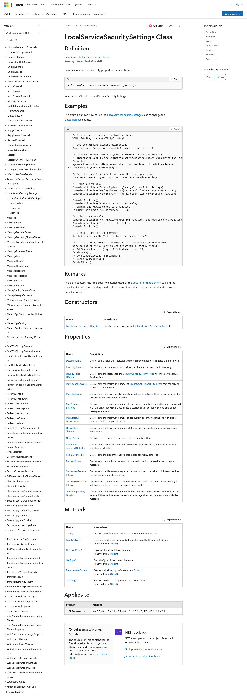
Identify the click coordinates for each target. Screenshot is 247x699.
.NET (76, 25)
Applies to (211, 59)
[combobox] (23, 33)
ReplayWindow (73, 461)
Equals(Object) (73, 539)
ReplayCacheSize (75, 454)
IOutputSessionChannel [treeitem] (19, 90)
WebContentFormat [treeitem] (17, 609)
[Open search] (230, 5)
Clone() (69, 533)
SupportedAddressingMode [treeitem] (21, 495)
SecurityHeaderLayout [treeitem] (18, 436)
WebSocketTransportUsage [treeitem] (21, 638)
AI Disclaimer (11, 688)
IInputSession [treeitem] (14, 61)
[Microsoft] (6, 4)
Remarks (210, 41)
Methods (210, 54)
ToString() (71, 580)
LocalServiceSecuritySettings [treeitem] (25, 168)
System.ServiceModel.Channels (95, 57)
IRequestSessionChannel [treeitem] (19, 115)
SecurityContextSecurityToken (139, 373)
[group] (123, 199)
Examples (210, 36)
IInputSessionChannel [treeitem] (18, 66)
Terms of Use (125, 688)
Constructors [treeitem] (16, 173)
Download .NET (232, 13)
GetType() (71, 560)
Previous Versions (31, 688)
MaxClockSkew (74, 393)
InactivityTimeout (75, 367)
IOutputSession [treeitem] (15, 86)
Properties (211, 50)
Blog (46, 688)
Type (105, 560)
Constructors (212, 45)
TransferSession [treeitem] (15, 547)
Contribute (61, 688)
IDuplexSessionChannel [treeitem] (19, 46)
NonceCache (72, 438)
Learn (67, 25)
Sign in (239, 4)
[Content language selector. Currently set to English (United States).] (20, 680)
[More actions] (180, 25)
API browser (88, 25)
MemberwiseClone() (76, 570)
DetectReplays (72, 119)
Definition (211, 32)
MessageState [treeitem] (14, 250)
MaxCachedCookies (76, 383)
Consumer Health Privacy (98, 688)
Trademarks (142, 688)
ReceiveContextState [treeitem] (17, 369)
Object (83, 96)
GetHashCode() (74, 550)
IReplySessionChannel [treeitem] (18, 105)
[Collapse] (38, 26)
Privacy (75, 688)
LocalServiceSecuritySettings (124, 114)
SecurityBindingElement (147, 282)
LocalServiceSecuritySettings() (82, 326)
